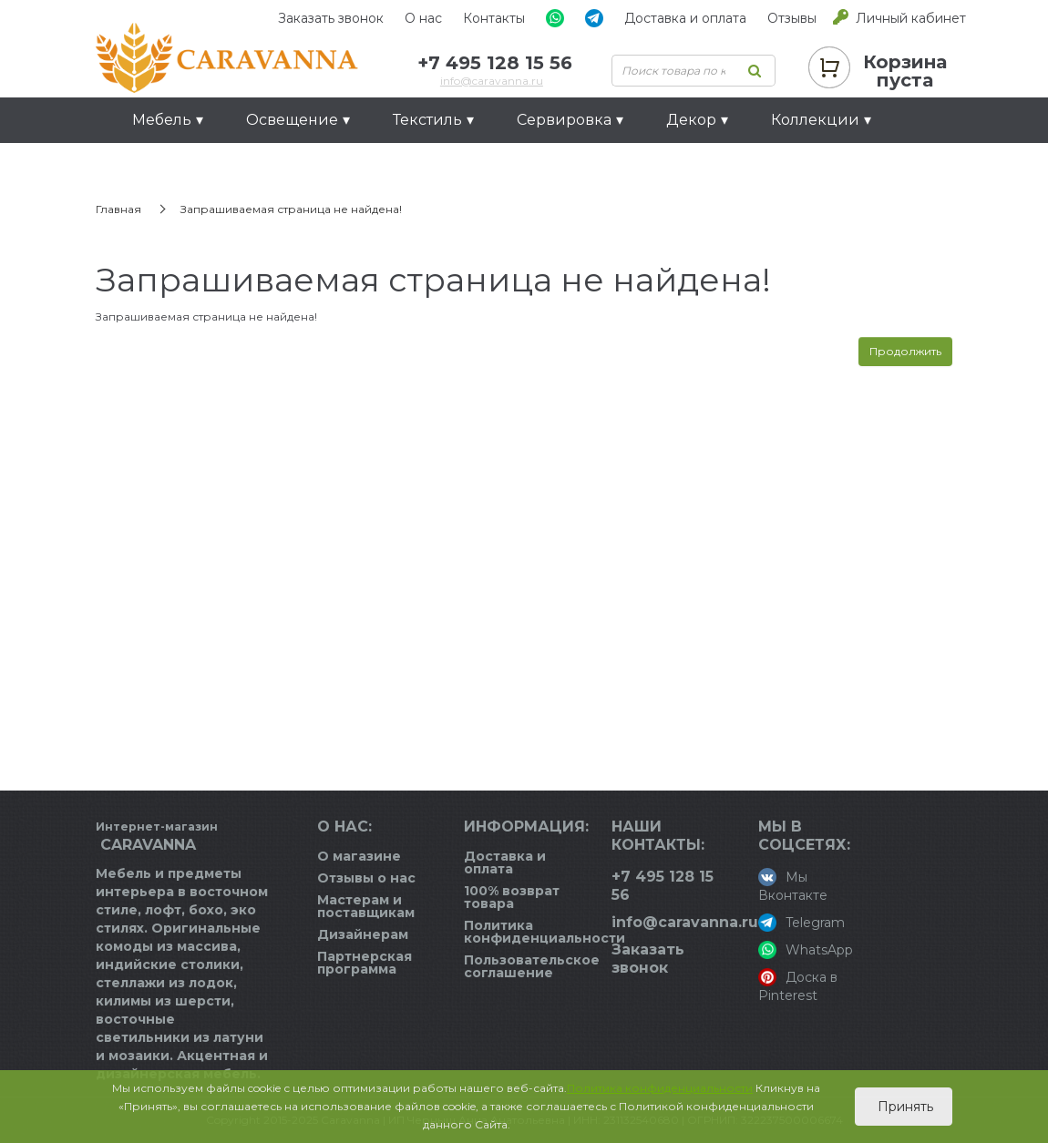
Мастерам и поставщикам (366, 906)
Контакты (494, 18)
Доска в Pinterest (797, 986)
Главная (118, 209)
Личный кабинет (911, 18)
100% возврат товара (512, 897)
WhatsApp (805, 950)
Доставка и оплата (685, 18)
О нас (423, 18)
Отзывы (792, 18)
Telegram (801, 922)
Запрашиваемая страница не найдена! (291, 209)
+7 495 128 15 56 (494, 63)
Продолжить (905, 351)
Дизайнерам (362, 934)
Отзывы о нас (366, 878)
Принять (903, 1106)
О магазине (359, 856)
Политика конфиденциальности (544, 931)
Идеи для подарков (209, 165)
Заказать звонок (331, 18)
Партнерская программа (364, 962)
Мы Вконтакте (792, 885)
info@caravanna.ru (491, 80)
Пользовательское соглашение (532, 966)
